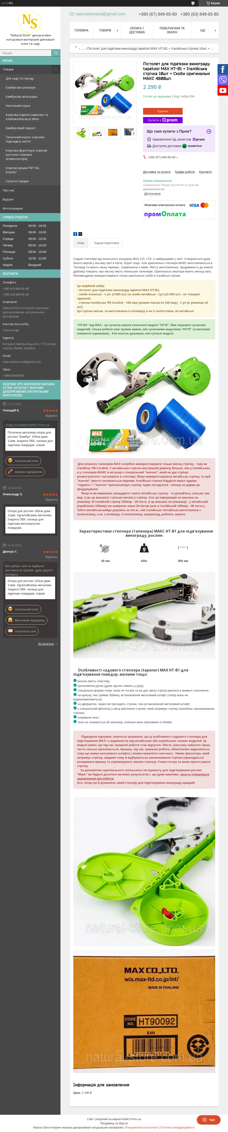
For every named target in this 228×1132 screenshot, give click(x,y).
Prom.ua (136, 1119)
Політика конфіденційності (177, 1127)
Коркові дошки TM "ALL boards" (23, 170)
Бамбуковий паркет (21, 128)
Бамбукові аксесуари (21, 96)
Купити (163, 111)
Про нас (8, 190)
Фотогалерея (13, 208)
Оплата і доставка (137, 30)
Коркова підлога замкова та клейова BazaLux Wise (27, 117)
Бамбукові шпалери (20, 87)
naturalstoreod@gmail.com (22, 362)
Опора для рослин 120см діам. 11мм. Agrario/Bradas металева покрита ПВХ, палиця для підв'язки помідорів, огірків (29, 587)
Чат (208, 1120)
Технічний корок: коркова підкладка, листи (25, 139)
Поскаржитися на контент (141, 1127)
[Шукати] (55, 52)
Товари (8, 69)
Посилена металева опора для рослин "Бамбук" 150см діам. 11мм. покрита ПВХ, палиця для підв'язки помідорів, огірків (30, 439)
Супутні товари (17, 181)
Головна (81, 30)
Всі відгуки (46, 644)
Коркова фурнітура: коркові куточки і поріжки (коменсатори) (26, 154)
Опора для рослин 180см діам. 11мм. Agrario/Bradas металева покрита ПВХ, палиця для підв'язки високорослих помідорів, (29, 519)
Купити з (163, 120)
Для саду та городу (20, 78)
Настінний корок (18, 105)
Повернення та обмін (172, 30)
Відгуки (8, 199)
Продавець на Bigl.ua (114, 1123)
